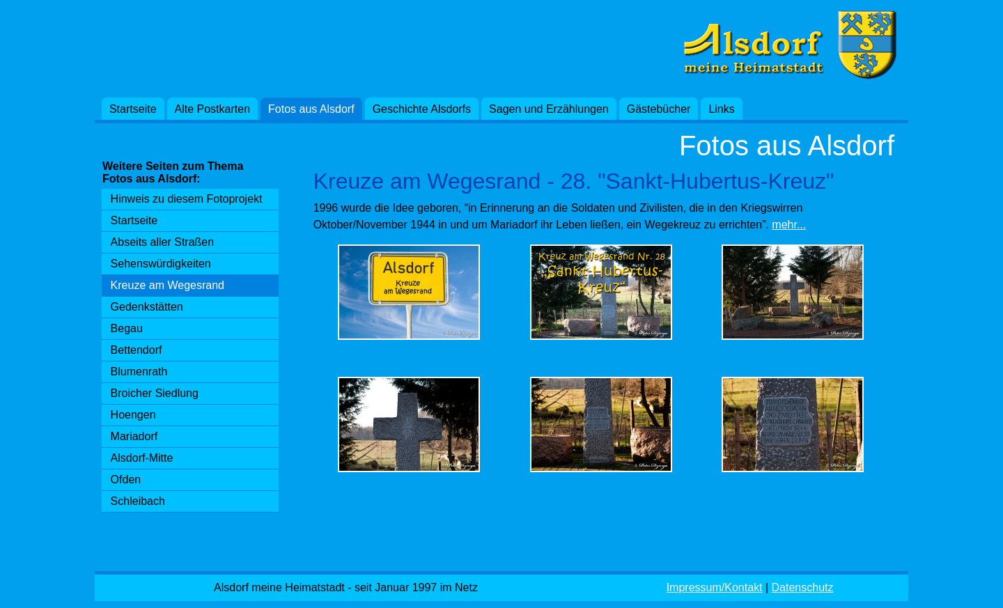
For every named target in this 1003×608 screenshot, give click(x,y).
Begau (127, 328)
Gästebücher (659, 109)
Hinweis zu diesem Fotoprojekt (187, 199)
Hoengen (133, 415)
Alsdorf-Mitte (142, 458)
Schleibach (138, 501)
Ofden (126, 479)
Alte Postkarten (213, 109)
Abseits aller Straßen (163, 242)
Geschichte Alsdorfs (422, 109)
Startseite (133, 109)
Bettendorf (136, 350)
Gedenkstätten (147, 307)
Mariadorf (134, 436)
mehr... (789, 225)
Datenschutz (803, 587)
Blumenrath (139, 371)
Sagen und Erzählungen (549, 109)
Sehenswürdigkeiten (161, 264)
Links (721, 109)
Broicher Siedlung (155, 393)
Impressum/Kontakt (715, 587)
